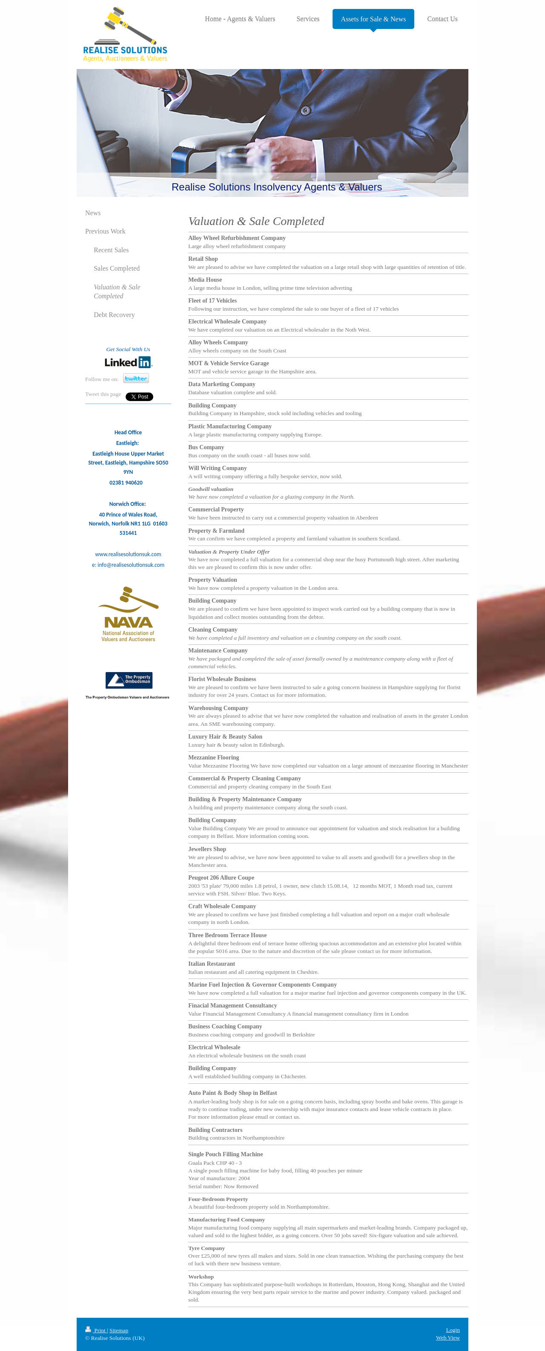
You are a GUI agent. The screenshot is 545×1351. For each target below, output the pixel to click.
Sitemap (118, 1330)
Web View (448, 1337)
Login (453, 1330)
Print (96, 1330)
